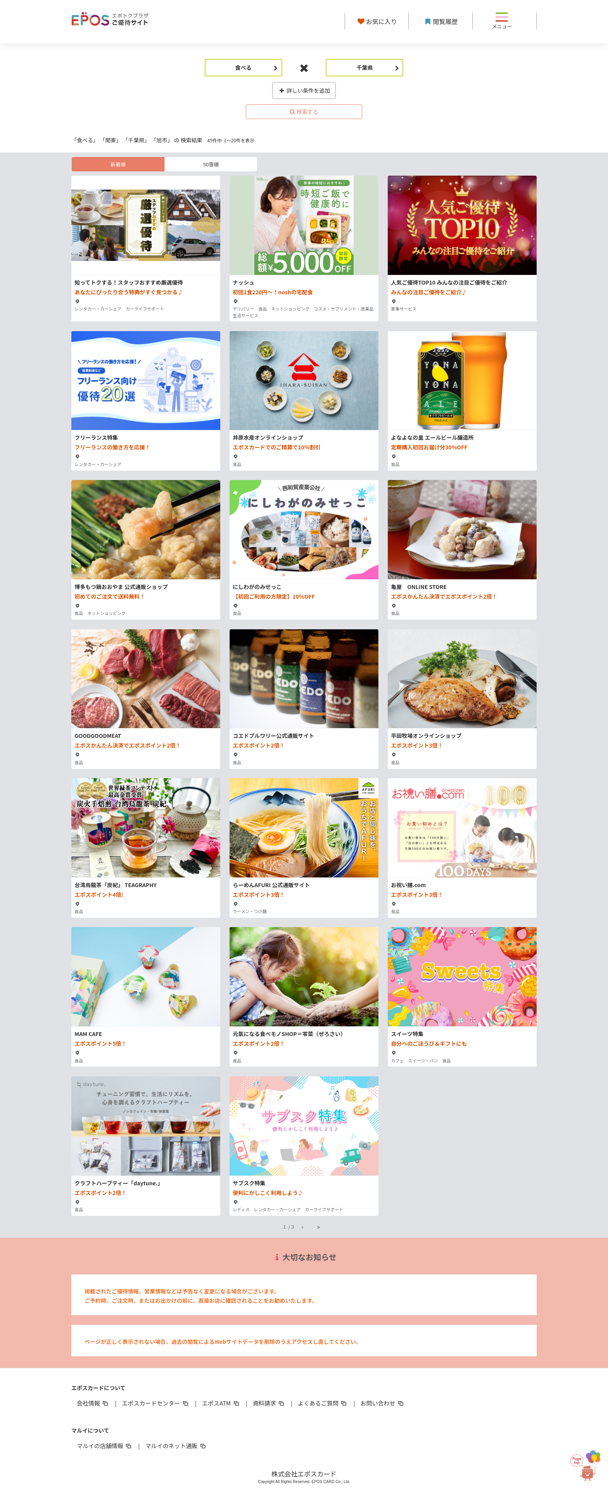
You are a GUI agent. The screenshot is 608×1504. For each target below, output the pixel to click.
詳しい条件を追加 (304, 90)
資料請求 (269, 1403)
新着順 (118, 164)
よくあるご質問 (323, 1403)
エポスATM (221, 1403)
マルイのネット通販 (176, 1446)
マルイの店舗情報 (105, 1446)
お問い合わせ (383, 1403)
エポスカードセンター (155, 1403)
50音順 (211, 164)
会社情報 (93, 1403)
